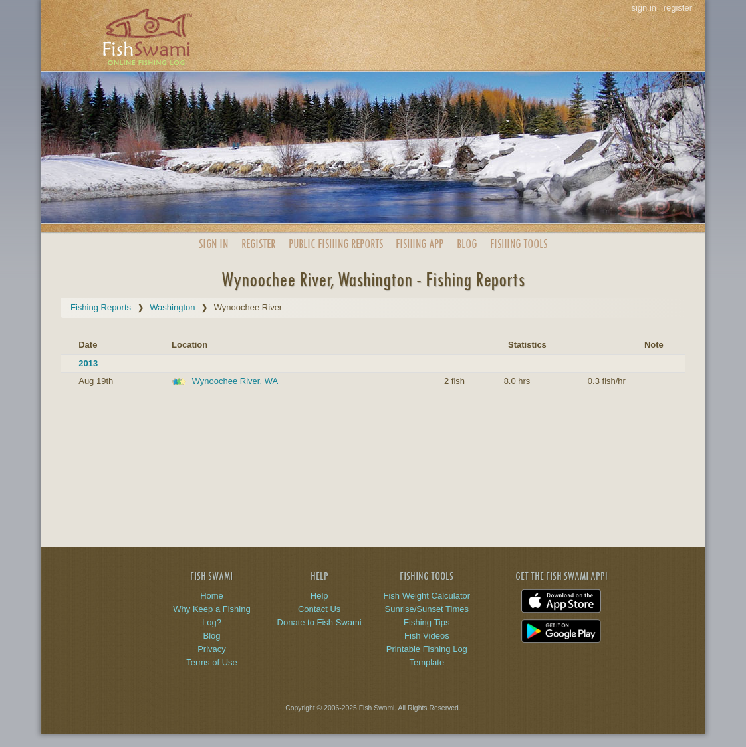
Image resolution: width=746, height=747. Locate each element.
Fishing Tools (518, 243)
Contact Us (319, 609)
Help (319, 596)
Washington (172, 307)
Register (258, 243)
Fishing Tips (426, 622)
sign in (643, 8)
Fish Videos (426, 636)
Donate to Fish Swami (319, 622)
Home (211, 596)
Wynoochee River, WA (235, 381)
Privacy (211, 649)
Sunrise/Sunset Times (427, 609)
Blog (467, 243)
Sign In (213, 243)
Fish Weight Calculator (427, 596)
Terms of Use (211, 662)
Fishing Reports (100, 307)
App (419, 243)
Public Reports (336, 243)
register (678, 8)
